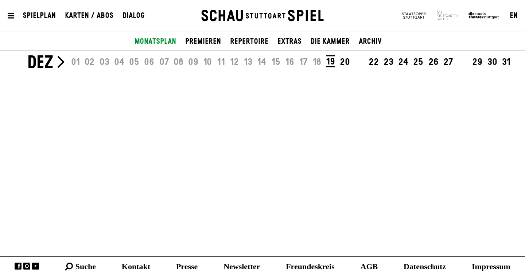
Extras (289, 42)
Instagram (26, 266)
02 (89, 62)
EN (514, 16)
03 (104, 62)
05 (134, 62)
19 (330, 62)
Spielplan (39, 16)
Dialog (133, 16)
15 (275, 62)
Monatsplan (155, 42)
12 (234, 62)
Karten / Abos (89, 16)
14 (261, 62)
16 (289, 62)
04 (119, 62)
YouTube (35, 266)
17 (303, 62)
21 (359, 62)
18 (316, 62)
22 (374, 62)
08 (178, 62)
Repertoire (249, 42)
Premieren (203, 42)
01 (75, 62)
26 (433, 62)
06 (149, 62)
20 (345, 62)
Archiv (370, 42)
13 (248, 62)
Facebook (18, 266)
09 (193, 62)
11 (221, 62)
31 (506, 62)
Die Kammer (330, 42)
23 (388, 62)
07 (164, 62)
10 (207, 62)
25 (418, 62)
